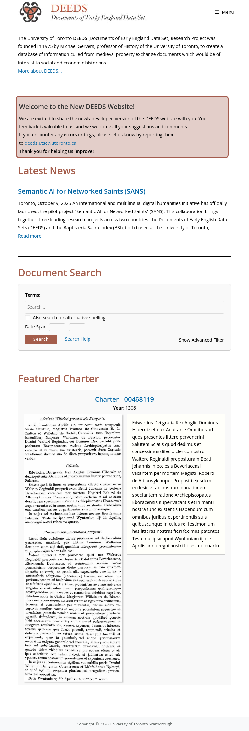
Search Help (77, 339)
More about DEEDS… (40, 71)
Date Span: (36, 327)
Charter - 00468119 (124, 399)
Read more (29, 236)
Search (41, 339)
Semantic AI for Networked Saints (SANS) (81, 191)
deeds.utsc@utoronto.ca (50, 143)
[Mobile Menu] (224, 12)
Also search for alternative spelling (69, 317)
